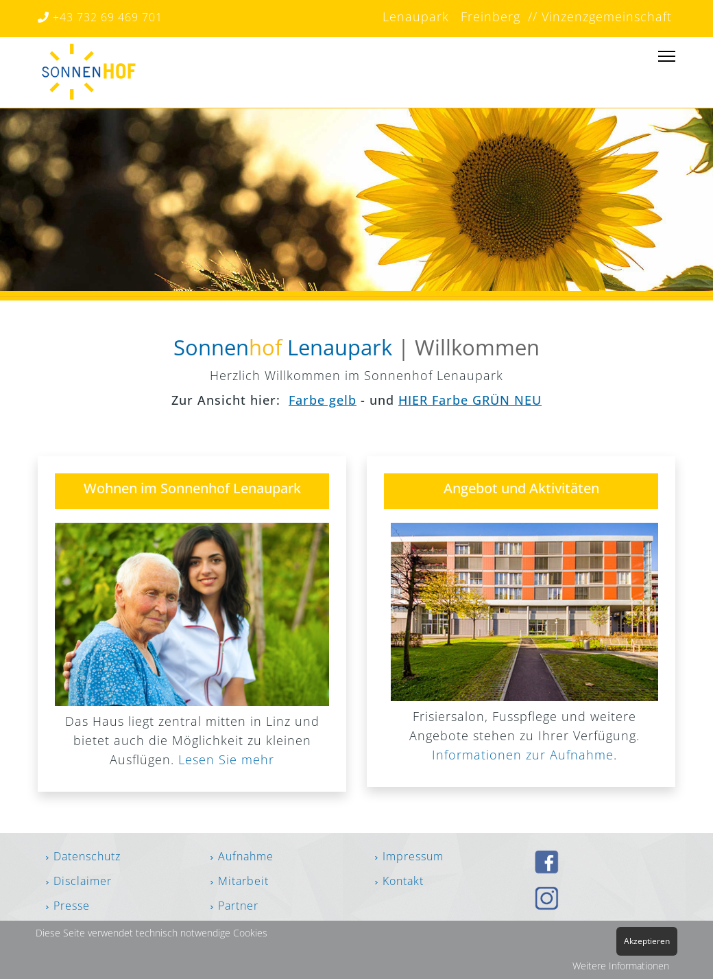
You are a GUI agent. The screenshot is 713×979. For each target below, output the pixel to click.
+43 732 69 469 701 (100, 17)
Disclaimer (82, 880)
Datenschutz (87, 856)
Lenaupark (416, 16)
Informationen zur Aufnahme (523, 754)
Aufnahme (246, 856)
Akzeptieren (647, 941)
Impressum (413, 856)
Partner (236, 905)
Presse (71, 905)
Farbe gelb (322, 400)
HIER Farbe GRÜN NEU (470, 400)
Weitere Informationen (620, 965)
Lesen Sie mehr (226, 759)
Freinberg (488, 16)
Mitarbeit (243, 880)
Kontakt (403, 880)
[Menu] (666, 63)
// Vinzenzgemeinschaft (598, 16)
